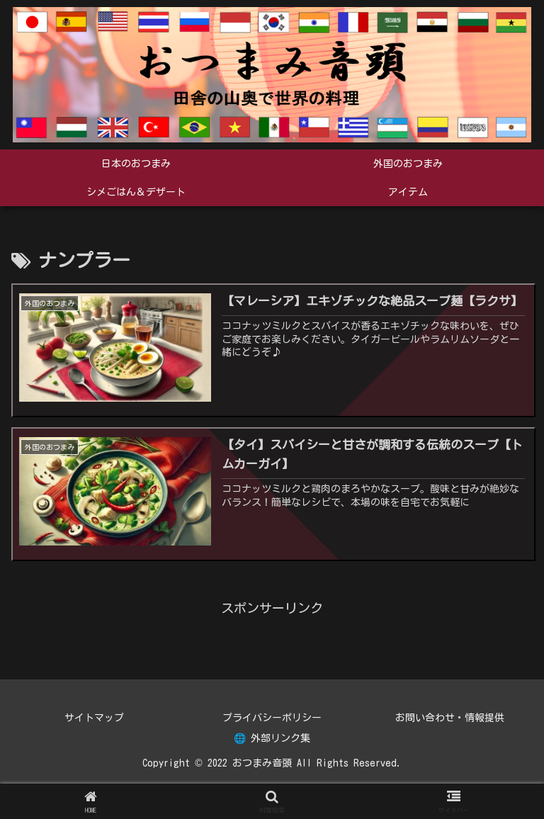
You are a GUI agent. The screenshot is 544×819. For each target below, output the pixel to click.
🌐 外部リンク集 (272, 738)
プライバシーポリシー (272, 718)
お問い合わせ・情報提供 (449, 718)
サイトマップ (94, 718)
